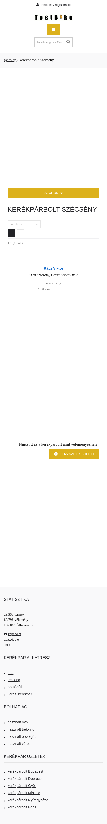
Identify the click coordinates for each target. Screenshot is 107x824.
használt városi (17, 744)
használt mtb (16, 722)
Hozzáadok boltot (74, 454)
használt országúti (20, 736)
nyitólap (10, 60)
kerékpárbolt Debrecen (24, 779)
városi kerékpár (18, 694)
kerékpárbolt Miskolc (22, 793)
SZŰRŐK (53, 193)
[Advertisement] (53, 128)
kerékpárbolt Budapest (23, 771)
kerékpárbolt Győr (20, 786)
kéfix (7, 645)
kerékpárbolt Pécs (20, 807)
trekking (12, 680)
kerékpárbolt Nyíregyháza (26, 800)
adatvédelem (12, 639)
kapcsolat (12, 634)
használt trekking (19, 729)
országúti (13, 687)
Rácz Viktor (53, 268)
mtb (8, 673)
